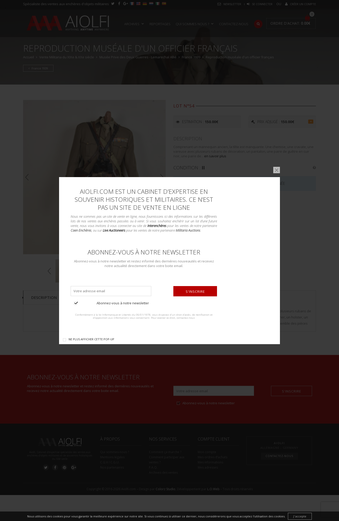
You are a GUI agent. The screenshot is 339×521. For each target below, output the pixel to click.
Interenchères (156, 225)
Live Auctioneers (114, 230)
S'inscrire (195, 291)
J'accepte (299, 516)
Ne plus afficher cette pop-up (91, 339)
